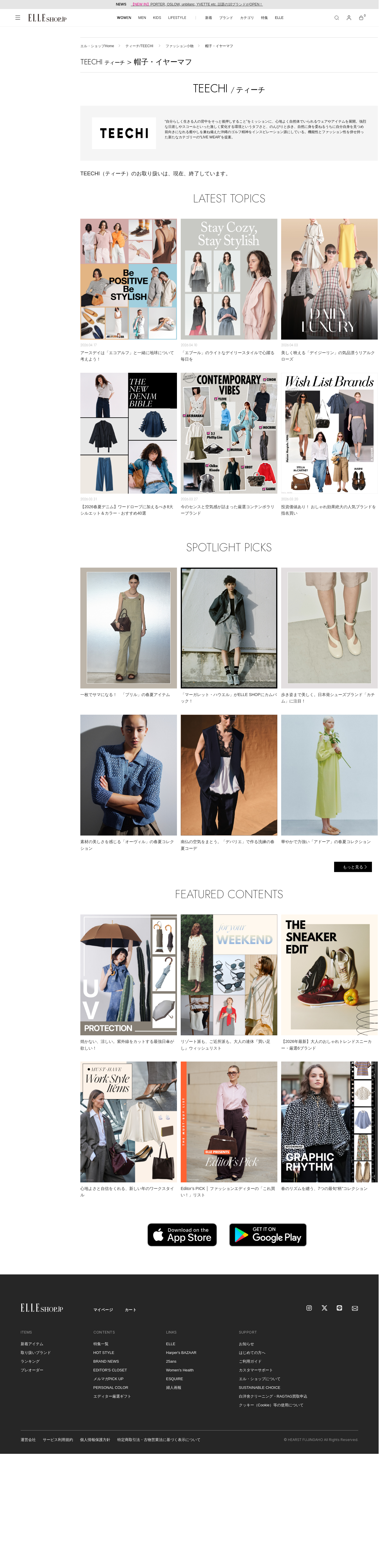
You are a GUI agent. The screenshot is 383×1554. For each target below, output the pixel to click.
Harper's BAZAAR (181, 1353)
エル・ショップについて (260, 1379)
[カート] (361, 17)
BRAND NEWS (106, 1361)
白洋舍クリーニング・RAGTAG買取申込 (273, 1396)
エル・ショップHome (97, 46)
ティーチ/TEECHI (139, 46)
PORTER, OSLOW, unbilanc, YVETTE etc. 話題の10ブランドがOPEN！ (197, 4)
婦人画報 (173, 1387)
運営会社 (28, 1440)
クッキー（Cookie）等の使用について (271, 1405)
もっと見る (353, 867)
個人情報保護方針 (95, 1440)
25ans (171, 1361)
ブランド (226, 18)
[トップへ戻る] (367, 1263)
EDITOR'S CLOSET (110, 1370)
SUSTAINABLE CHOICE (260, 1387)
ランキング (30, 1361)
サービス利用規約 (58, 1440)
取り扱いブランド (36, 1353)
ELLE (279, 18)
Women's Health (180, 1370)
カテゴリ (247, 18)
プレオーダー (32, 1370)
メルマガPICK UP (108, 1379)
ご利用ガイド (250, 1361)
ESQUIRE (174, 1379)
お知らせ (246, 1344)
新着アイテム (32, 1344)
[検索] (336, 17)
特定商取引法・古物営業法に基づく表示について (159, 1440)
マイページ (103, 1310)
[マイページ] (349, 17)
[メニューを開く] (18, 18)
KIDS (157, 17)
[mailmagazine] (355, 1308)
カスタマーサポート (256, 1370)
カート (131, 1310)
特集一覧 (101, 1344)
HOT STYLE (103, 1353)
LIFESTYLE (177, 17)
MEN (142, 17)
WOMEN (124, 17)
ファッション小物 (180, 46)
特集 (264, 18)
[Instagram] (309, 1308)
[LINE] (340, 1308)
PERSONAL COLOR (110, 1387)
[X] (325, 1308)
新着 (208, 18)
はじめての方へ (252, 1353)
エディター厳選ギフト (112, 1396)
